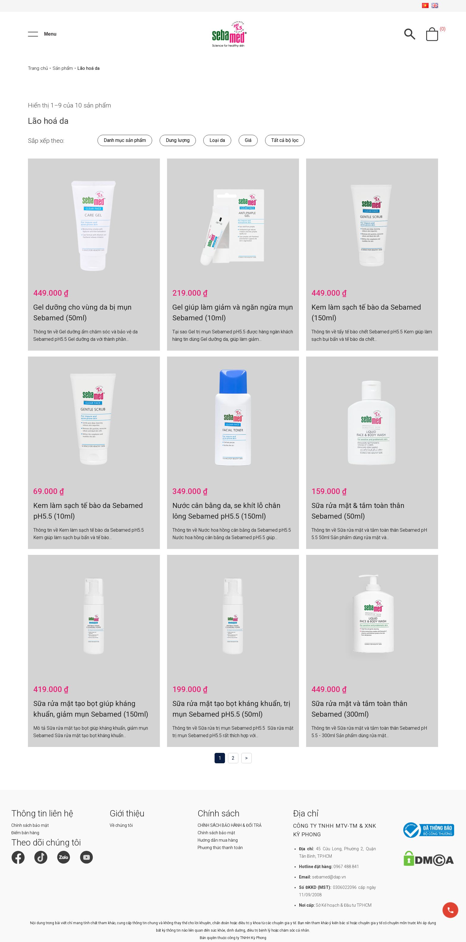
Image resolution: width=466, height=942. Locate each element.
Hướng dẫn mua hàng (218, 840)
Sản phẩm (63, 68)
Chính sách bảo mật (30, 825)
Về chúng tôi (121, 825)
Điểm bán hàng (25, 832)
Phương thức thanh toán (220, 847)
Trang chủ (38, 68)
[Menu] (42, 34)
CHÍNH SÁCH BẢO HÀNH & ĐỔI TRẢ (230, 825)
